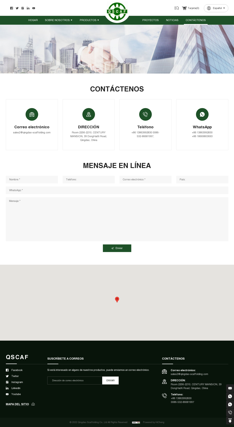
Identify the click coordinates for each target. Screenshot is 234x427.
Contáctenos (196, 20)
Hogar (33, 20)
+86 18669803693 (202, 136)
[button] (117, 300)
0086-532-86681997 (182, 402)
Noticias (172, 20)
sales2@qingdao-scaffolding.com (31, 132)
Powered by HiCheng (153, 422)
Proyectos (150, 20)
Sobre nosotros (57, 20)
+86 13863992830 (141, 132)
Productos (88, 20)
